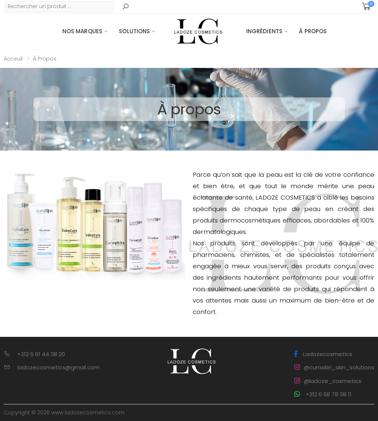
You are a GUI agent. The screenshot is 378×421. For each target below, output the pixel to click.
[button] (367, 6)
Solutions (134, 31)
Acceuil (13, 58)
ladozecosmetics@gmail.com (58, 367)
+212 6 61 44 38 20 (41, 354)
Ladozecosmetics (323, 354)
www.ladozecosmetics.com (87, 412)
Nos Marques (82, 31)
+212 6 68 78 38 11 (322, 394)
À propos (313, 31)
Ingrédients (264, 31)
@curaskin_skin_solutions (334, 367)
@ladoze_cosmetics (327, 381)
